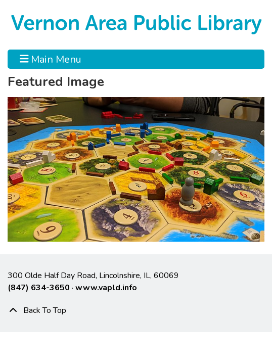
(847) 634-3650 (39, 287)
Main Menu (51, 59)
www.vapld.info (106, 287)
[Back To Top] (136, 310)
